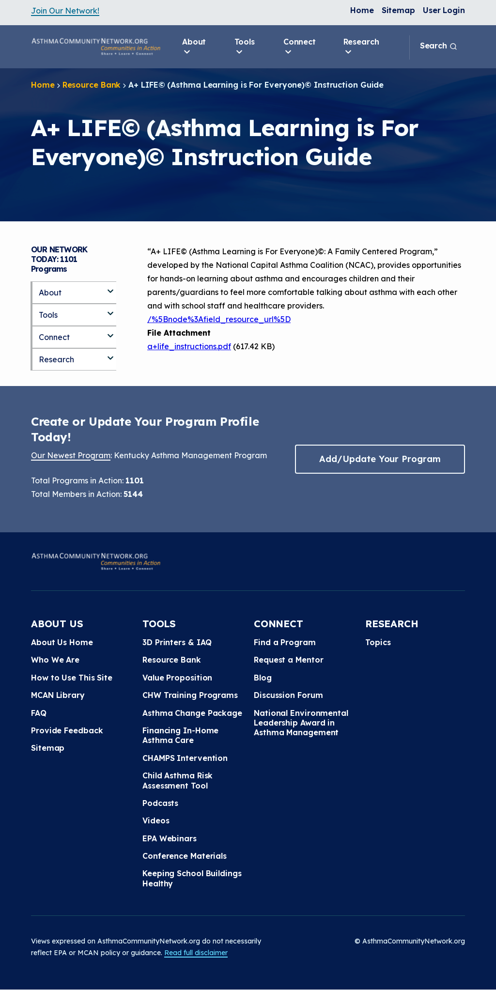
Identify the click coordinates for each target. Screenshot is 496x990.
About (194, 47)
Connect (299, 47)
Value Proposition (177, 677)
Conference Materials (184, 856)
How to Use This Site (71, 677)
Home (362, 10)
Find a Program (285, 642)
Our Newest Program (70, 455)
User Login (444, 10)
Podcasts (160, 803)
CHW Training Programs (190, 695)
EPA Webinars (169, 838)
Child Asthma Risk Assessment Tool (177, 780)
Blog (263, 677)
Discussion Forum (288, 695)
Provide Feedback (67, 730)
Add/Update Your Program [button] (380, 458)
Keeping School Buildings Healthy (192, 878)
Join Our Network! (65, 10)
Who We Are (55, 660)
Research (361, 47)
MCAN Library (58, 695)
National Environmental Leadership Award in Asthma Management (301, 723)
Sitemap (398, 10)
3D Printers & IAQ (177, 642)
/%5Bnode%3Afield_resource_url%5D (219, 319)
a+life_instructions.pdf (189, 346)
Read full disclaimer (196, 952)
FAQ (38, 713)
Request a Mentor (288, 660)
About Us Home (62, 642)
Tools (244, 47)
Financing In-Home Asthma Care (180, 735)
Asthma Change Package (192, 713)
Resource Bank (91, 85)
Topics (377, 642)
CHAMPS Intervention (185, 758)
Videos (155, 820)
